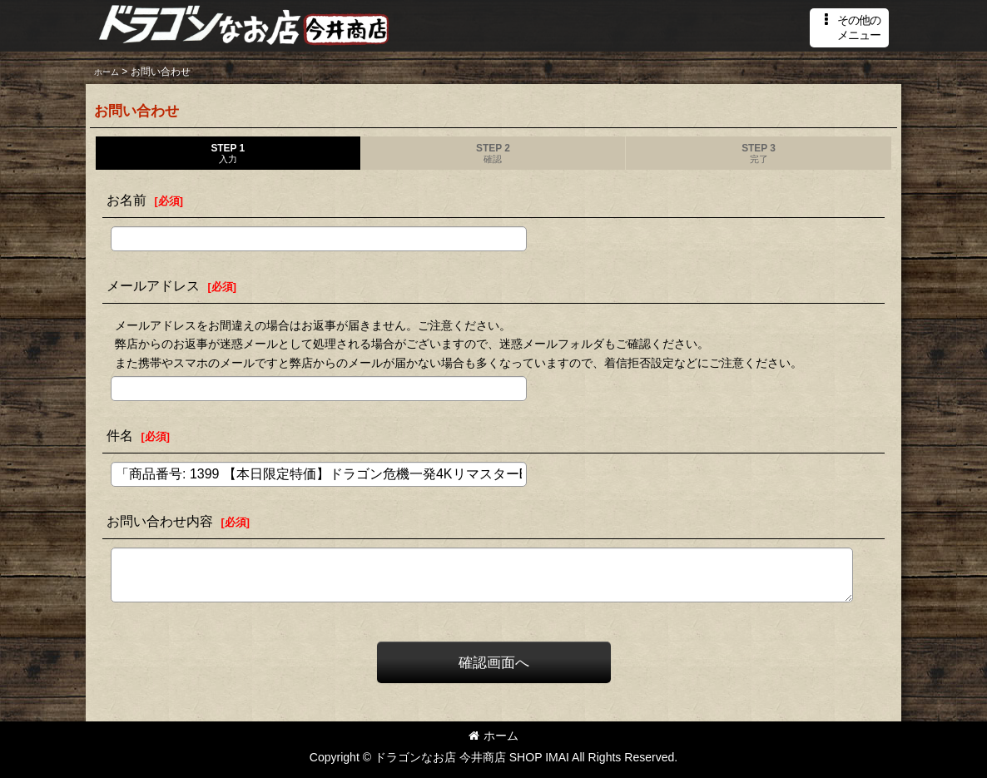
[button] (849, 27)
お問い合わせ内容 (160, 520)
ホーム (493, 735)
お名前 (126, 199)
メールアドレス (153, 285)
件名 (120, 435)
